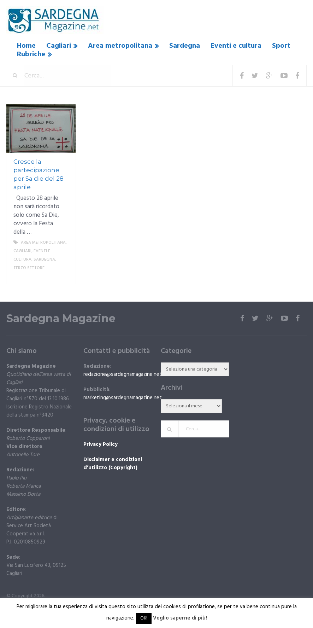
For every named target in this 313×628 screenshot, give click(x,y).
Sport (281, 46)
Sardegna (184, 46)
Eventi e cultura (236, 46)
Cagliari (58, 46)
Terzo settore (29, 268)
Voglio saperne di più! (180, 618)
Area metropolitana (120, 46)
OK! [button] (143, 618)
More (64, 276)
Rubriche (31, 54)
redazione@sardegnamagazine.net (122, 374)
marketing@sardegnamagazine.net (122, 398)
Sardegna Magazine (61, 318)
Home (26, 46)
